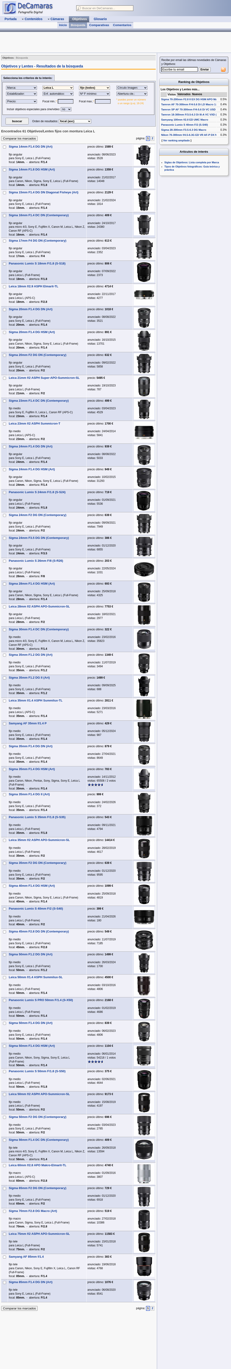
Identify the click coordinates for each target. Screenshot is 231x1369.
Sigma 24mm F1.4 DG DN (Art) (30, 446)
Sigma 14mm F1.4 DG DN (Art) (30, 146)
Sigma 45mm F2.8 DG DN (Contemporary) (39, 931)
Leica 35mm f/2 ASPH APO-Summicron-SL (39, 840)
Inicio (63, 25)
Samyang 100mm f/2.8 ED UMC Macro (184, 119)
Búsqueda (78, 25)
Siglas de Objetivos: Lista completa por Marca (191, 162)
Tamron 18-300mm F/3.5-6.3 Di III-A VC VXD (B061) (192, 114)
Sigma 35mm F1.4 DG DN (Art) (30, 746)
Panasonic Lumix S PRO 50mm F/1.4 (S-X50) (41, 1000)
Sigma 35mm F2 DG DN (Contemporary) (37, 863)
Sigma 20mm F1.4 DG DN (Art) (30, 309)
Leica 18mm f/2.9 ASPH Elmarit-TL (33, 286)
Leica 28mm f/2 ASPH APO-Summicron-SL (39, 606)
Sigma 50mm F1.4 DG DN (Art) (30, 1023)
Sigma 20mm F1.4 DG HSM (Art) (32, 332)
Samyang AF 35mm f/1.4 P (28, 723)
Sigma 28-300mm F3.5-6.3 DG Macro (183, 129)
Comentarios (122, 25)
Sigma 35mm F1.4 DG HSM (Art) (32, 769)
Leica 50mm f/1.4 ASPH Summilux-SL (36, 977)
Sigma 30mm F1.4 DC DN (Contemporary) (39, 629)
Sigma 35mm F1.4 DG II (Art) (29, 794)
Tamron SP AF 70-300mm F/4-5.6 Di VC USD (188, 109)
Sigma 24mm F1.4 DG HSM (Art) (32, 469)
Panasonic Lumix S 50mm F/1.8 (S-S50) (37, 1071)
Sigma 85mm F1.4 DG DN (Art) (30, 1282)
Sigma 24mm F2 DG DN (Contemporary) (37, 515)
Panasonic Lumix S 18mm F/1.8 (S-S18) (37, 263)
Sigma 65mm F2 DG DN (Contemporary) (37, 1188)
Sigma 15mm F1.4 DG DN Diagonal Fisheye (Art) (43, 192)
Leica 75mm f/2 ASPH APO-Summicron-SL (39, 1233)
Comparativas (99, 25)
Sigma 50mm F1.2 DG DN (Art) (30, 954)
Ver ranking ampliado (176, 140)
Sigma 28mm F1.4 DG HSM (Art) (32, 583)
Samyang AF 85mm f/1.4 (26, 1256)
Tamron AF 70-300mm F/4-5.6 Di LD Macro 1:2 (189, 104)
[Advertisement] (193, 208)
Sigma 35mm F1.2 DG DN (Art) (30, 654)
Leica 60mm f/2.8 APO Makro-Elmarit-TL (37, 1165)
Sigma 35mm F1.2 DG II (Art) (29, 677)
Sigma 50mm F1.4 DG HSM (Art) (32, 1045)
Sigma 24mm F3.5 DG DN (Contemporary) (39, 538)
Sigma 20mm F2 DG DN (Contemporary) (37, 355)
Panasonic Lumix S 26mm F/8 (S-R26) (36, 560)
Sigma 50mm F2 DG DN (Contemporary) (37, 1117)
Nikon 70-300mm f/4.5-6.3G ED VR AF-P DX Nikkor (192, 135)
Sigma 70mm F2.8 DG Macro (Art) (33, 1211)
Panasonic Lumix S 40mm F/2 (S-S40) (36, 908)
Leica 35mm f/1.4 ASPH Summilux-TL (36, 700)
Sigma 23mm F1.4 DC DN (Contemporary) (39, 400)
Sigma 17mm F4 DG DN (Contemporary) (37, 240)
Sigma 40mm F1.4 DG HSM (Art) (32, 885)
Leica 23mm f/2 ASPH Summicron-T (34, 423)
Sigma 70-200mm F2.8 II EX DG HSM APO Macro (191, 99)
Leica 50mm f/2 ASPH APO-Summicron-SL (39, 1094)
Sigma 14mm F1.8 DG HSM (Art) (32, 169)
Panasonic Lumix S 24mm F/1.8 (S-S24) (37, 492)
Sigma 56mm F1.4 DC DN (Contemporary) (39, 1139)
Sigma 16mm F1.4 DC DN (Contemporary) (39, 215)
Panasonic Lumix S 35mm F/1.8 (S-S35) (37, 817)
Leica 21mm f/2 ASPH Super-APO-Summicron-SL (44, 377)
